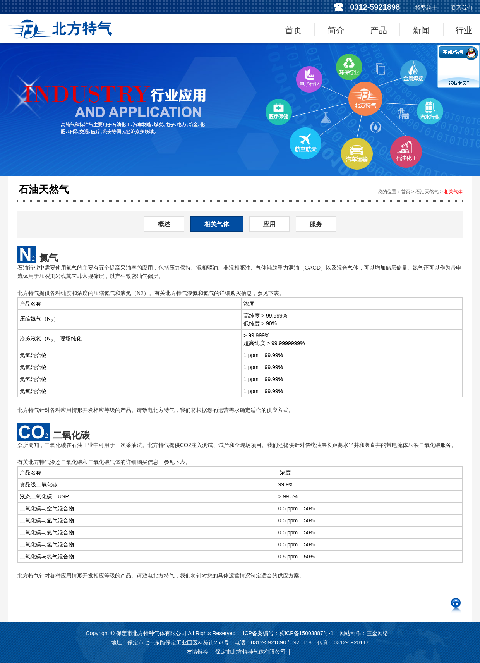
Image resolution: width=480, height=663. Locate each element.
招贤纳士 (426, 8)
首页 (293, 30)
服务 (316, 224)
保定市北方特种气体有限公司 (250, 652)
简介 (336, 30)
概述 (164, 224)
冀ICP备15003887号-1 (306, 633)
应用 (269, 224)
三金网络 (377, 633)
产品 (378, 30)
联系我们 (461, 8)
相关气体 (453, 191)
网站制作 (350, 633)
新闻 (421, 30)
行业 (463, 30)
